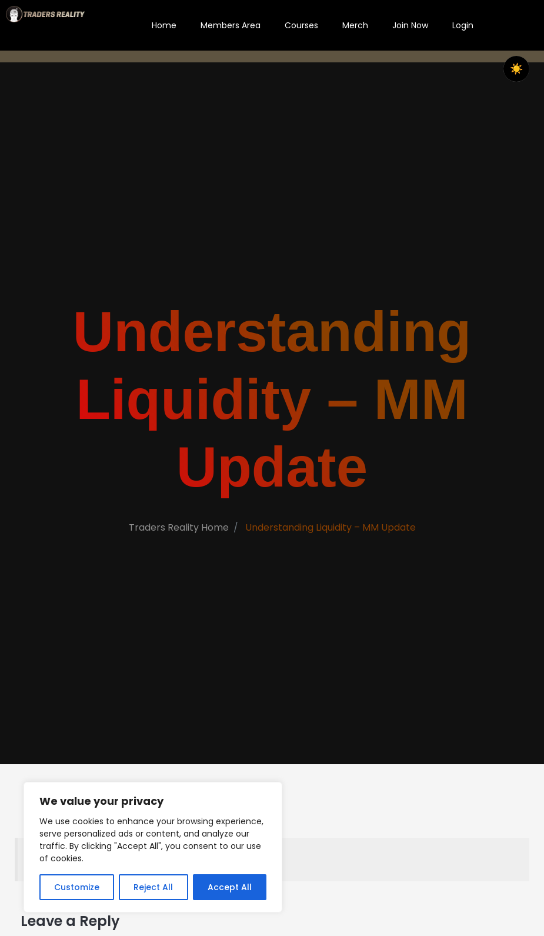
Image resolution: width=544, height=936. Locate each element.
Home (164, 25)
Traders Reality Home (177, 532)
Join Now (410, 25)
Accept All (230, 887)
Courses (301, 25)
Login (462, 25)
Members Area (231, 25)
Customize (76, 887)
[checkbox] (516, 69)
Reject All (153, 887)
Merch (355, 25)
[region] (153, 847)
